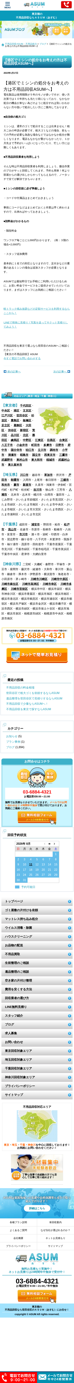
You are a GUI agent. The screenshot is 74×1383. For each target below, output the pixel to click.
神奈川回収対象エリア (20, 1077)
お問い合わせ (14, 1042)
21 (49, 869)
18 (30, 869)
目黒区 (51, 440)
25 (30, 874)
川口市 (24, 474)
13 (43, 864)
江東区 (39, 440)
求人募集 (11, 1033)
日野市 (59, 445)
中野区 (27, 440)
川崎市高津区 (30, 583)
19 (37, 869)
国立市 (36, 454)
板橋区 (27, 420)
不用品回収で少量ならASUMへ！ (27, 703)
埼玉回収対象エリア (18, 1059)
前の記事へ (12, 371)
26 (37, 874)
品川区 (15, 435)
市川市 (23, 534)
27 (43, 874)
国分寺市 (16, 449)
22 (55, 869)
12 (37, 864)
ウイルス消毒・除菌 (18, 927)
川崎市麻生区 (9, 583)
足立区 (5, 425)
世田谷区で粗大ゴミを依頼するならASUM (33, 693)
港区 (16, 410)
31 (24, 880)
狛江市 (30, 449)
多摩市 (47, 445)
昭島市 (24, 454)
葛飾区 (18, 425)
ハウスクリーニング (18, 936)
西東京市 (49, 454)
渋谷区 (12, 430)
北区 (25, 435)
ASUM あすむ (34, 5)
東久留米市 (15, 464)
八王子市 (7, 445)
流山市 (12, 529)
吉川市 (37, 489)
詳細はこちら (37, 1208)
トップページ (14, 901)
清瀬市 (12, 454)
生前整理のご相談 (17, 963)
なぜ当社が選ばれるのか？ (55, 1230)
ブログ (42, 44)
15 (55, 864)
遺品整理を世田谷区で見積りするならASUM (34, 698)
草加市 (48, 474)
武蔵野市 (7, 459)
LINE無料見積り (16, 1007)
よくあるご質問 (18, 1230)
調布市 (54, 449)
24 (24, 874)
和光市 (5, 484)
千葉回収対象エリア (18, 1068)
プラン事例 (13, 741)
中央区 (5, 410)
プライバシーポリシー (20, 1086)
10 (24, 864)
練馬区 (15, 440)
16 (18, 869)
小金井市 (22, 445)
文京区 (27, 410)
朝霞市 (15, 479)
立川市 (42, 449)
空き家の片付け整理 (18, 980)
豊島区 (15, 420)
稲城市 (50, 459)
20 (43, 869)
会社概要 (18, 1238)
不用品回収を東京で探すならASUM (28, 709)
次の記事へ (61, 371)
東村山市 (22, 459)
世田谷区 (22, 415)
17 (24, 869)
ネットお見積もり (55, 1238)
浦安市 (35, 524)
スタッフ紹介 (14, 1015)
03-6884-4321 (37, 792)
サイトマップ (14, 1095)
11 (30, 864)
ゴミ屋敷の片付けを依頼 (21, 910)
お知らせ (11, 736)
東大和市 (37, 459)
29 (55, 874)
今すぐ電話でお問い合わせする (22, 358)
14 (49, 864)
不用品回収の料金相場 (20, 687)
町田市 (35, 445)
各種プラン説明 (18, 1222)
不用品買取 (12, 954)
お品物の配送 (14, 945)
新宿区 (24, 430)
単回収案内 (55, 1222)
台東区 (63, 440)
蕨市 (16, 484)
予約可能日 (28, 886)
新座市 (27, 484)
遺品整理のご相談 (17, 971)
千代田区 (25, 405)
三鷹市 (63, 454)
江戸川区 (7, 415)
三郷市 (64, 479)
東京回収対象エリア (18, 1051)
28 (49, 874)
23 (18, 874)
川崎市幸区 (50, 583)
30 (18, 880)
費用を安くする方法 (18, 989)
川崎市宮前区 (19, 588)
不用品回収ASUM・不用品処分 (21, 44)
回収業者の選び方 (17, 998)
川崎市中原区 (59, 579)
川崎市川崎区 (39, 579)
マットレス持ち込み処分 (21, 919)
